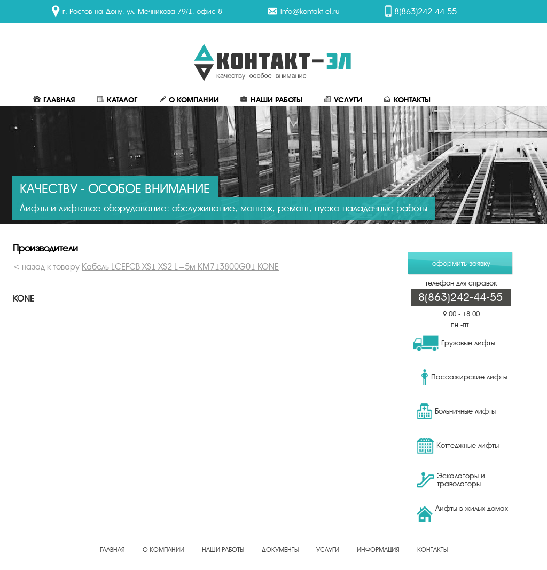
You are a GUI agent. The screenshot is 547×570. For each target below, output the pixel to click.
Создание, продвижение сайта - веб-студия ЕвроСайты (273, 556)
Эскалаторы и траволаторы (451, 479)
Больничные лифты (456, 411)
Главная (54, 100)
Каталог (117, 100)
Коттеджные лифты (458, 446)
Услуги (343, 100)
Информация (378, 549)
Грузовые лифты (454, 343)
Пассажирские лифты (464, 377)
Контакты (407, 100)
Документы (280, 549)
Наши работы (271, 100)
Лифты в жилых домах (462, 513)
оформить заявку (461, 263)
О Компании (189, 100)
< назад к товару (146, 267)
